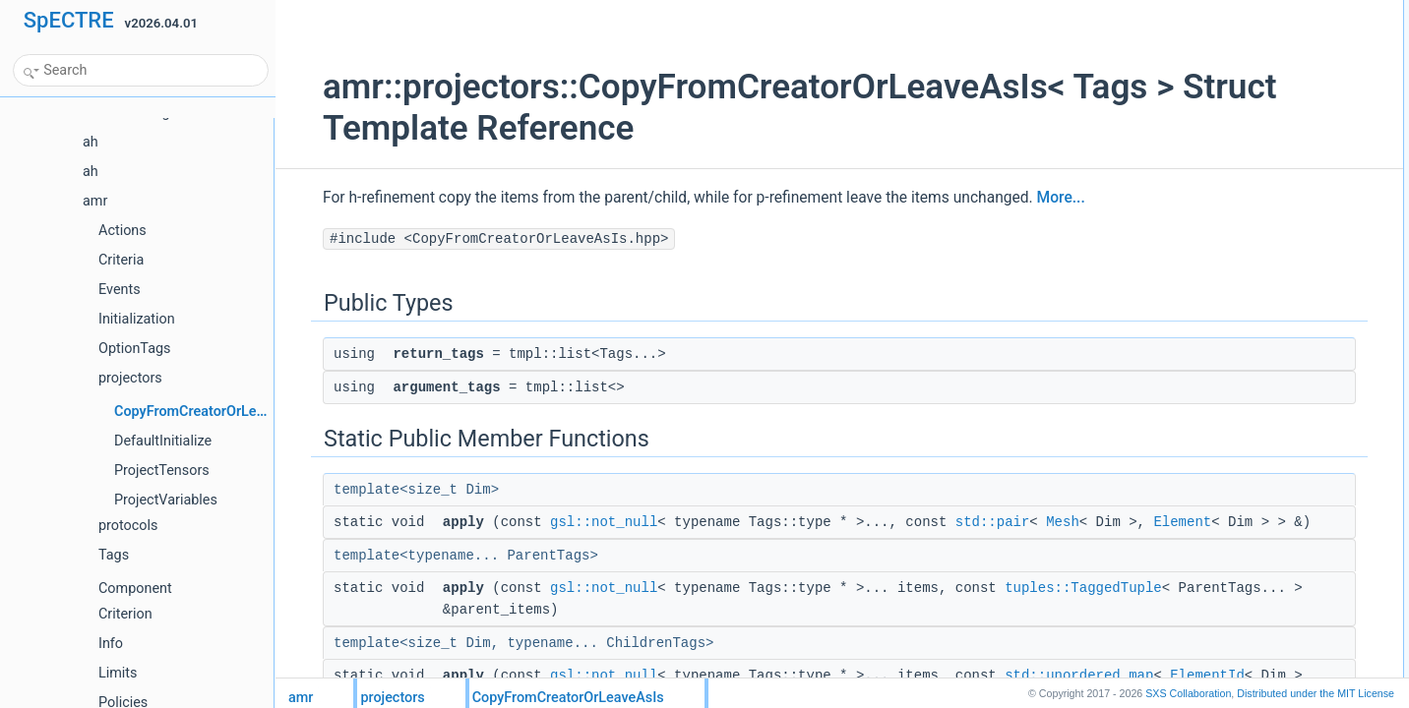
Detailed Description (1214, 162)
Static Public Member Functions (1245, 76)
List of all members (1211, 184)
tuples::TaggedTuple (490, 631)
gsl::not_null (572, 522)
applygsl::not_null (1223, 97)
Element (465, 544)
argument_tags (1217, 54)
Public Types (1195, 11)
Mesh (1031, 522)
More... (1030, 197)
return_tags (1208, 32)
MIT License (1315, 693)
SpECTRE (69, 20)
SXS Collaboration (1188, 693)
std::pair (961, 522)
